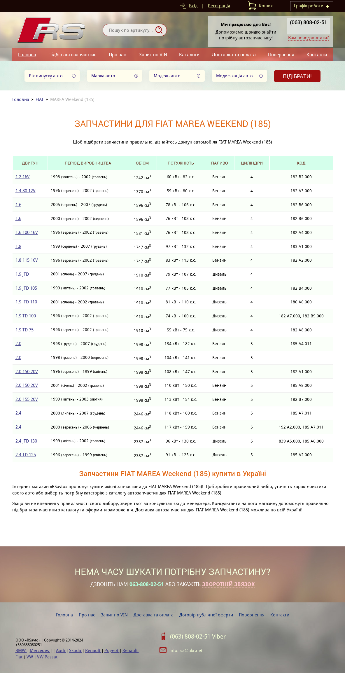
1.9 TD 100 (25, 316)
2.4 (18, 413)
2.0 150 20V (26, 371)
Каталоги (189, 54)
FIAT (40, 99)
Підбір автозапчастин (72, 54)
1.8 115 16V (26, 260)
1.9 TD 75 (24, 330)
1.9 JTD (22, 274)
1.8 (18, 246)
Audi (61, 650)
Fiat (19, 657)
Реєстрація (219, 5)
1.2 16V (22, 176)
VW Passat (47, 657)
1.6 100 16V (26, 232)
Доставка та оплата (234, 54)
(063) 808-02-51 (308, 22)
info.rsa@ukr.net (185, 650)
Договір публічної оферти (206, 615)
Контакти (317, 54)
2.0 (18, 343)
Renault (93, 650)
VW (30, 657)
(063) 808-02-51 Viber (198, 636)
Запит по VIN (153, 54)
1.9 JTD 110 (26, 302)
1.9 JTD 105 (26, 288)
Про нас (117, 54)
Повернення (281, 54)
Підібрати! (297, 76)
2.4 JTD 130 (26, 441)
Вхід (193, 5)
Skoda (75, 650)
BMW (21, 650)
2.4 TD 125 (25, 454)
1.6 (18, 204)
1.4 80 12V (25, 190)
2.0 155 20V (26, 399)
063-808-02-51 (146, 584)
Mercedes (40, 650)
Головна (27, 54)
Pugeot (112, 650)
